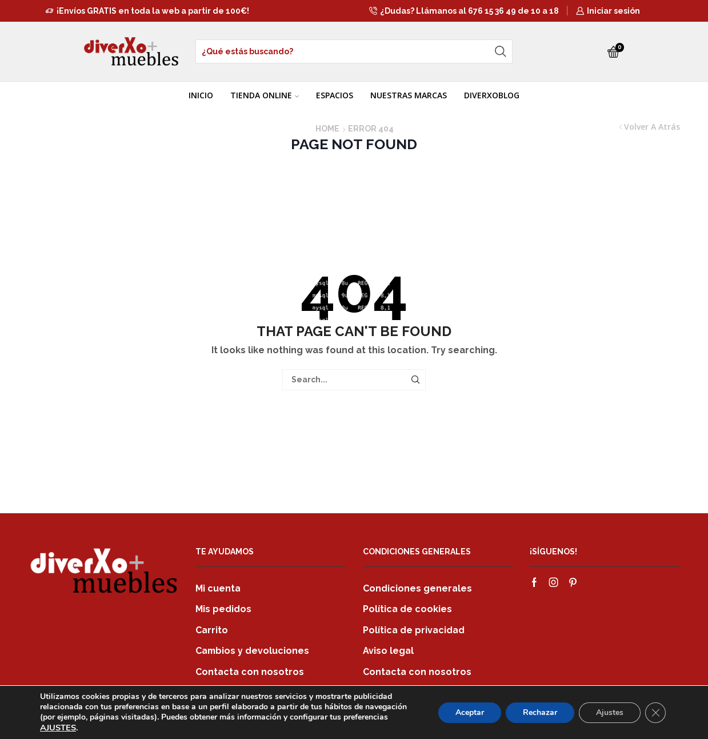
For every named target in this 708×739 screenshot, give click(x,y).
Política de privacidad (414, 630)
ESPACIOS (334, 95)
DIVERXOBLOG (491, 95)
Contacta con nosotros (249, 671)
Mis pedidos (223, 609)
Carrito (211, 630)
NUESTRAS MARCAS (408, 95)
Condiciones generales (417, 588)
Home (327, 128)
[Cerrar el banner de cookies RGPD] (655, 712)
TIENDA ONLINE (264, 95)
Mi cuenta (218, 588)
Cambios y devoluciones (252, 650)
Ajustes (609, 712)
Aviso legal (388, 650)
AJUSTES (58, 727)
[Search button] (500, 51)
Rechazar (540, 712)
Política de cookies (407, 609)
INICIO (201, 95)
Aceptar (469, 712)
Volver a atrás (652, 127)
